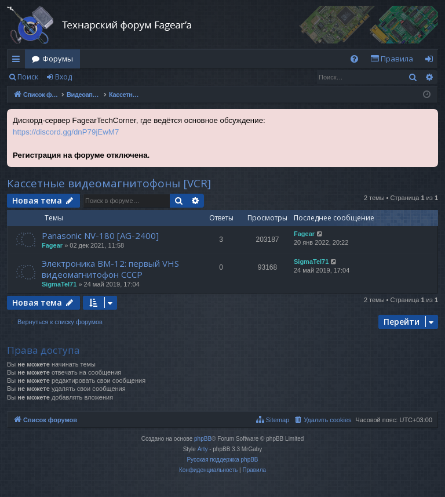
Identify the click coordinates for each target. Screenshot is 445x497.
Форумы (57, 58)
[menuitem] (354, 58)
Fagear (52, 245)
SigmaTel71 (59, 284)
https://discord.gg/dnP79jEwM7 (66, 132)
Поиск (27, 77)
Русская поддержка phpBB (222, 459)
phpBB (202, 439)
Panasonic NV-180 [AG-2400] (100, 235)
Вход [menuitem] (431, 60)
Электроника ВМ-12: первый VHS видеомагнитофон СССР (110, 268)
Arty (203, 449)
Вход (63, 77)
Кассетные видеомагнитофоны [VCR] (109, 183)
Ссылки (18, 60)
